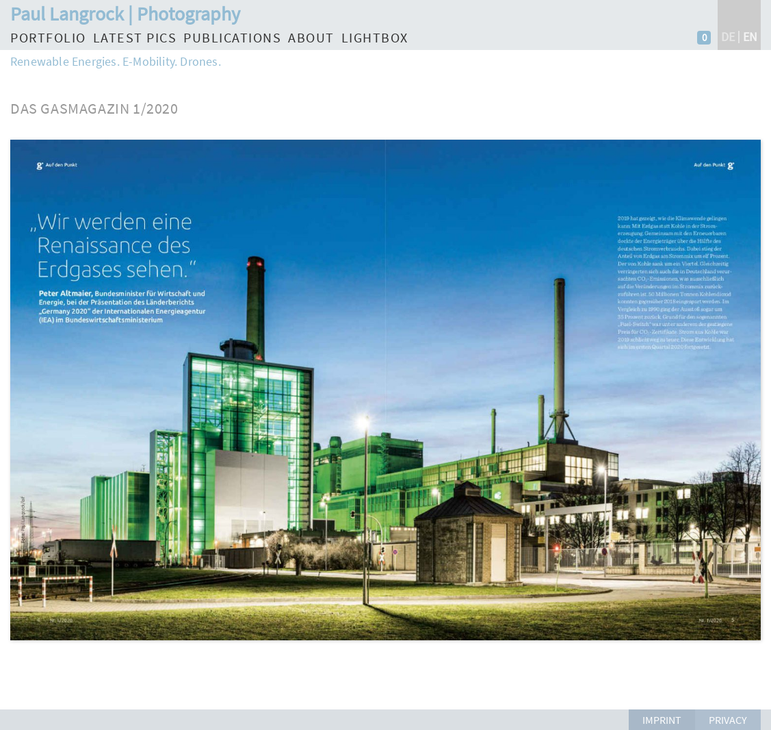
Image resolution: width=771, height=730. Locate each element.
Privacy (728, 720)
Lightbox (374, 37)
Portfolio (48, 37)
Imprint (661, 720)
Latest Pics (135, 37)
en (750, 37)
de (728, 37)
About (311, 37)
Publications (232, 37)
